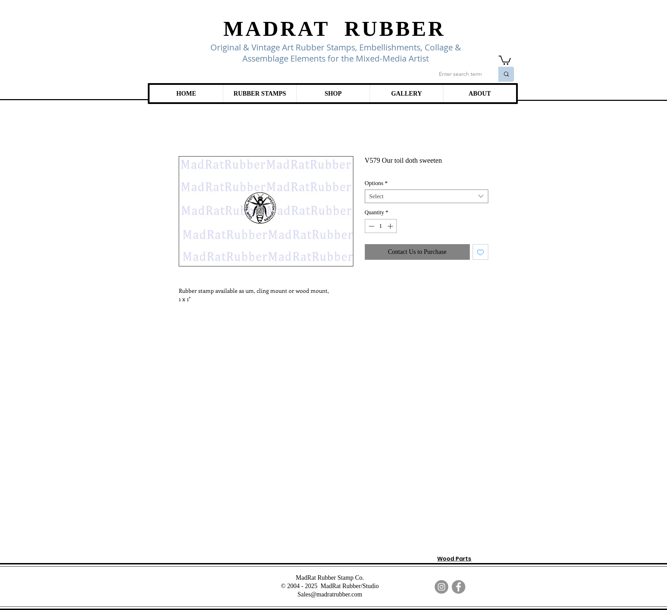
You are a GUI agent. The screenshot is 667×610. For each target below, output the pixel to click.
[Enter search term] (461, 74)
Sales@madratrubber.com (329, 594)
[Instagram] (441, 587)
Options (376, 183)
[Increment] (391, 226)
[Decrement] (371, 226)
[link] (505, 60)
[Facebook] (458, 587)
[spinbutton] (381, 226)
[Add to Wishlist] (480, 252)
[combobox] (426, 196)
